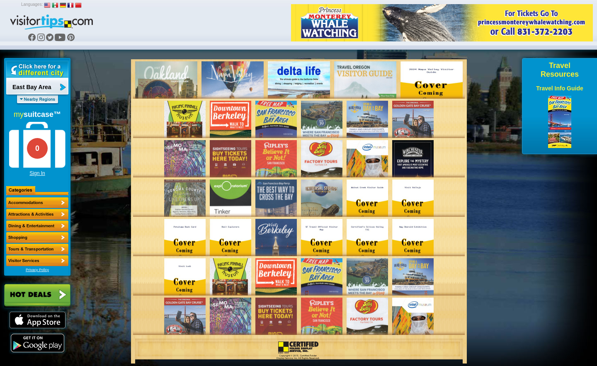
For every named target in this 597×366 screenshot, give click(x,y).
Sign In (37, 173)
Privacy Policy (37, 270)
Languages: (32, 4)
